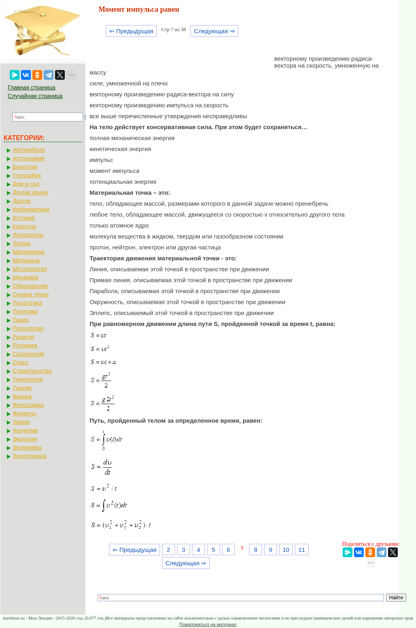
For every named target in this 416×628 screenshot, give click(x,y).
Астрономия (29, 158)
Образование (30, 286)
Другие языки (30, 192)
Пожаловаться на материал (208, 624)
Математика (29, 252)
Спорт (20, 362)
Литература (28, 235)
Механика (25, 277)
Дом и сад (26, 184)
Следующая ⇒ (214, 31)
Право (21, 320)
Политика (25, 311)
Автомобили (29, 150)
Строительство (32, 371)
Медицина (26, 260)
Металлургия (30, 269)
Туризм (22, 388)
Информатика (31, 209)
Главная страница (31, 87)
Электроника (30, 456)
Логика (21, 243)
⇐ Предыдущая (131, 31)
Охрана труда (31, 294)
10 (286, 549)
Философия (28, 405)
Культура (24, 226)
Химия (21, 422)
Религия (23, 337)
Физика (22, 396)
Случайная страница (35, 96)
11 (301, 549)
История (23, 218)
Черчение (25, 430)
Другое (21, 201)
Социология (28, 354)
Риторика (25, 345)
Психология (28, 328)
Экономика (27, 447)
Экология (25, 439)
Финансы (24, 413)
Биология (25, 167)
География (27, 175)
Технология (28, 379)
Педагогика (27, 303)
